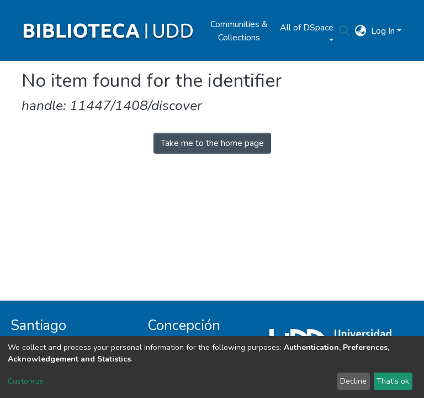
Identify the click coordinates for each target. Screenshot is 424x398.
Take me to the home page (212, 143)
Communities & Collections (239, 31)
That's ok (393, 381)
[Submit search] (345, 31)
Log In (383, 31)
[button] (361, 31)
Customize (26, 381)
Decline (353, 381)
